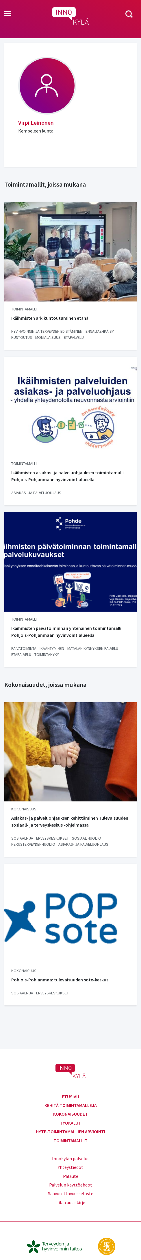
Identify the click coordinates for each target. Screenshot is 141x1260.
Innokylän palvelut (70, 1158)
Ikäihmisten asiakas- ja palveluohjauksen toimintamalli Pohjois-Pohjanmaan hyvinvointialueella (67, 476)
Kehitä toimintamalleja (70, 1105)
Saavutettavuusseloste (70, 1193)
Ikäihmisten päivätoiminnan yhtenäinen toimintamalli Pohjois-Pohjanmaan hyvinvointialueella (66, 631)
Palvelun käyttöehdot (70, 1185)
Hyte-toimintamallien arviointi (70, 1131)
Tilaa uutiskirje (70, 1202)
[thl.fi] (57, 1246)
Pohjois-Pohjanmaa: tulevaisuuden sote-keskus (59, 980)
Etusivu (70, 1096)
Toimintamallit (70, 1140)
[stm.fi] (106, 1246)
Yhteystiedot (70, 1167)
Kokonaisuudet (70, 1114)
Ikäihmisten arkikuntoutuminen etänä (49, 318)
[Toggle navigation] (7, 14)
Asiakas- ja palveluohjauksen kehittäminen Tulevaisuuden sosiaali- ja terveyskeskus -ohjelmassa (69, 821)
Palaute (70, 1176)
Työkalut (70, 1123)
